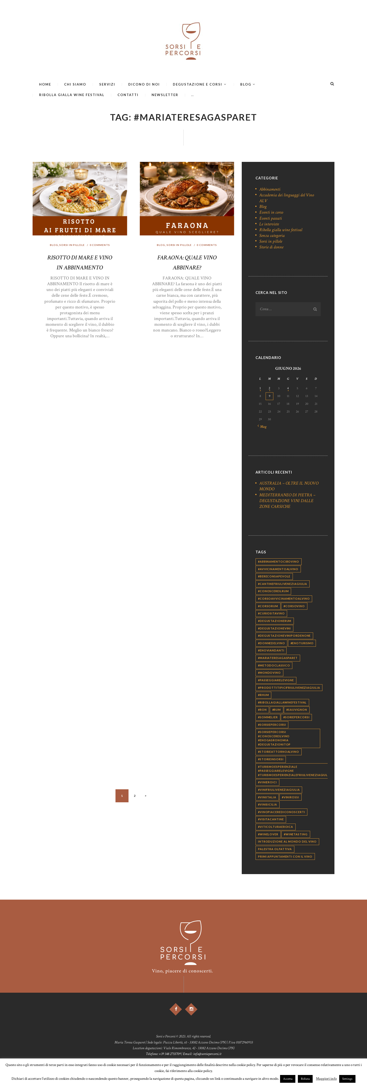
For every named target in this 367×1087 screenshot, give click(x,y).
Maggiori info (326, 1078)
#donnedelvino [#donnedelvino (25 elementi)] (271, 643)
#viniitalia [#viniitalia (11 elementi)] (267, 798)
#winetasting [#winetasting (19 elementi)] (296, 835)
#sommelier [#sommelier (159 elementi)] (268, 717)
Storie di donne (271, 247)
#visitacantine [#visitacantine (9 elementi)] (271, 820)
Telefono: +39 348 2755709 (163, 1055)
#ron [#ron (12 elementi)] (262, 710)
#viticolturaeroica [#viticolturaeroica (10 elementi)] (275, 827)
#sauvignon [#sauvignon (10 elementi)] (296, 710)
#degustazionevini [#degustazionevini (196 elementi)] (274, 629)
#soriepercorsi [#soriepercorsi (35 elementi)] (296, 717)
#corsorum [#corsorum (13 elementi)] (268, 606)
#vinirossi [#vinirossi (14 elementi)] (290, 798)
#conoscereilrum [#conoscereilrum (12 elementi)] (273, 592)
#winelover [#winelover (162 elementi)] (268, 835)
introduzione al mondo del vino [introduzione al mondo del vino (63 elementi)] (287, 842)
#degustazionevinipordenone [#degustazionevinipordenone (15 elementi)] (284, 636)
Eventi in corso (271, 212)
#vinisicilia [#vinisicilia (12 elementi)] (267, 805)
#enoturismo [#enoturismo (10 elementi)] (302, 643)
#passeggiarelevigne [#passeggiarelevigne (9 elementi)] (276, 680)
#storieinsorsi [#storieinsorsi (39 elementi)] (271, 760)
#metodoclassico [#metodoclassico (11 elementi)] (274, 666)
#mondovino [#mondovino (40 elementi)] (269, 673)
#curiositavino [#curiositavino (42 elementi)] (271, 614)
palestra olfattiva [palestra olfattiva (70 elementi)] (275, 849)
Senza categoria (272, 235)
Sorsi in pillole (72, 245)
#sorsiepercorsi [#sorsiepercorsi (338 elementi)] (272, 725)
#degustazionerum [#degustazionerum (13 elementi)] (274, 621)
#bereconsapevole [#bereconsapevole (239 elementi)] (274, 577)
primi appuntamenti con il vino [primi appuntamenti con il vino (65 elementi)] (285, 857)
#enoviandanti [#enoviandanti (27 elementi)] (271, 651)
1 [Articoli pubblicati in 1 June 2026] (260, 389)
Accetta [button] (287, 1079)
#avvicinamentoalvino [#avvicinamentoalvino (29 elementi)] (278, 569)
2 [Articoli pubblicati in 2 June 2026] (269, 389)
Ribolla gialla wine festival (280, 230)
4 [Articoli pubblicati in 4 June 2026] (288, 389)
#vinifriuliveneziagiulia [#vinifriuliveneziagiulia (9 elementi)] (279, 790)
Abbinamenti (269, 189)
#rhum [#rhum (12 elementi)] (263, 695)
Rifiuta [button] (305, 1079)
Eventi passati (270, 218)
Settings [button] (347, 1079)
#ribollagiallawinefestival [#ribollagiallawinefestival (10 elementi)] (282, 703)
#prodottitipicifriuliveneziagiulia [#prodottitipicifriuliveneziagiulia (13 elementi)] (289, 688)
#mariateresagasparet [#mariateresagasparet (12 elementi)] (278, 658)
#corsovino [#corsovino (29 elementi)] (294, 606)
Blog (52, 245)
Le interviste (269, 224)
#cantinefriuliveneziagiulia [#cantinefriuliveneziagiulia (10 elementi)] (282, 584)
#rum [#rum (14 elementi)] (276, 710)
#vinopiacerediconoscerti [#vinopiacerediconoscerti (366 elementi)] (281, 812)
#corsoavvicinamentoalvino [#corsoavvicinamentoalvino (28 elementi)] (284, 599)
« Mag (263, 427)
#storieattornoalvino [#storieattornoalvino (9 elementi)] (278, 752)
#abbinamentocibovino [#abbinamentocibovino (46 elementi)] (278, 562)
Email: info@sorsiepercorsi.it (202, 1055)
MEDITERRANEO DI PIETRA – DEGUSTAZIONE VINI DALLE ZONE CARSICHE (287, 501)
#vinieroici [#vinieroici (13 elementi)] (267, 783)
